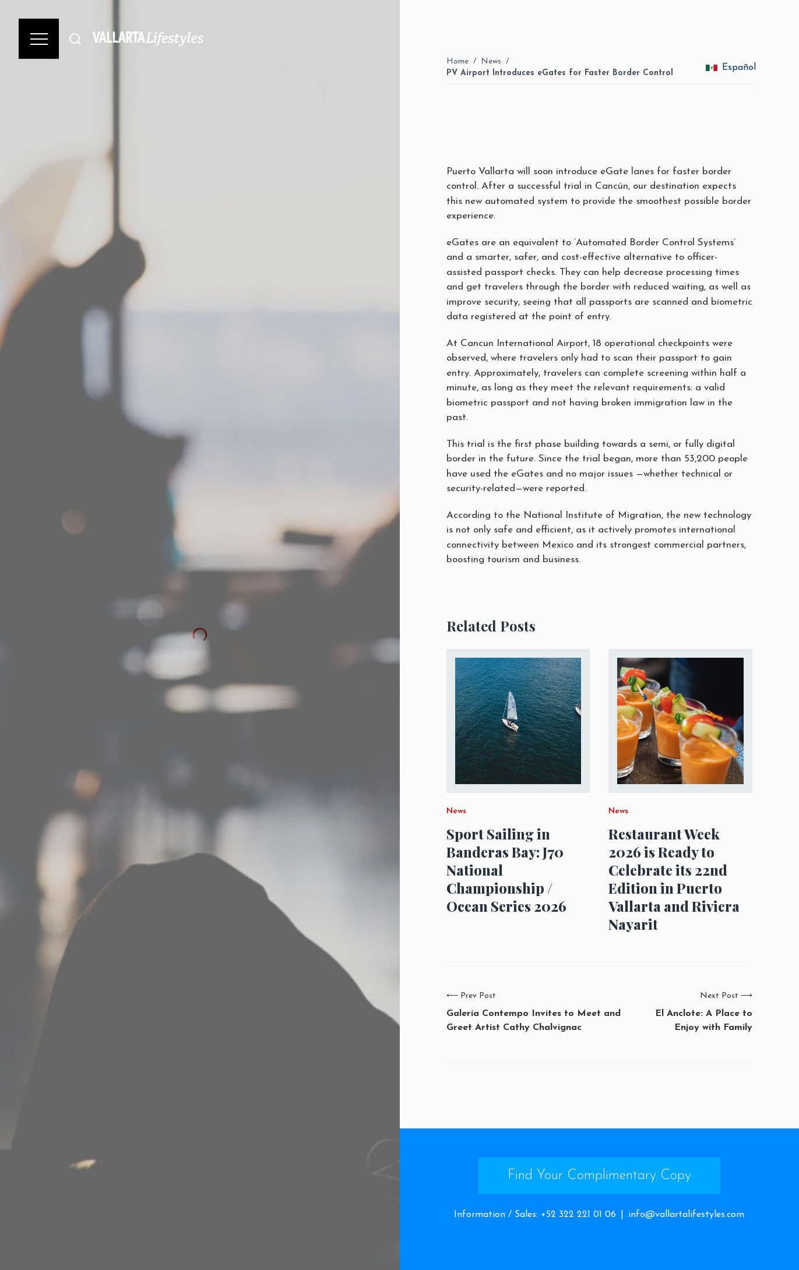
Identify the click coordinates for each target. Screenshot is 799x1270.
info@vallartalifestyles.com (686, 1214)
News (491, 61)
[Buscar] (75, 39)
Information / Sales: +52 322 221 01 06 (535, 1214)
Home (457, 61)
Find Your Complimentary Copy (599, 1176)
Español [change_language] (730, 67)
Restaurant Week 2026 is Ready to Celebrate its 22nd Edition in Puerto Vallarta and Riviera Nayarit (674, 879)
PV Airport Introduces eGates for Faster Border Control (559, 73)
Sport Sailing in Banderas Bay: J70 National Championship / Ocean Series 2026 (506, 870)
